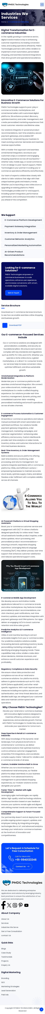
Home (3, 22)
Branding (5, 978)
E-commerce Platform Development (23, 220)
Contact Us (22, 866)
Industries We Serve (9, 927)
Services (5, 923)
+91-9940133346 (26, 859)
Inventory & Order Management (21, 232)
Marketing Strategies (10, 986)
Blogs (3, 948)
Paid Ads (5, 994)
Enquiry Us (5, 965)
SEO (3, 982)
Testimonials (6, 957)
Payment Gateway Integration (20, 226)
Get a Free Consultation (11, 931)
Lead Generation (8, 990)
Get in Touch (13, 293)
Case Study (6, 953)
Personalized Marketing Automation (23, 245)
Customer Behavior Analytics (19, 239)
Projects (4, 961)
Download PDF (12, 325)
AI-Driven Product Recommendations (14, 253)
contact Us (6, 935)
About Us (5, 919)
